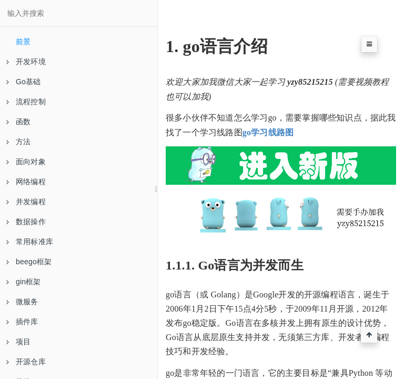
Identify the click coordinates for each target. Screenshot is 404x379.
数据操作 (26, 221)
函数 (18, 121)
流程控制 (26, 101)
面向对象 (26, 161)
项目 (18, 341)
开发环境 (26, 61)
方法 (18, 141)
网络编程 (26, 181)
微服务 (22, 301)
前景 (23, 41)
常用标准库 (29, 241)
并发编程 (26, 201)
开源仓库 (26, 361)
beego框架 (29, 261)
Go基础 (23, 81)
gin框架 (23, 281)
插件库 (22, 321)
